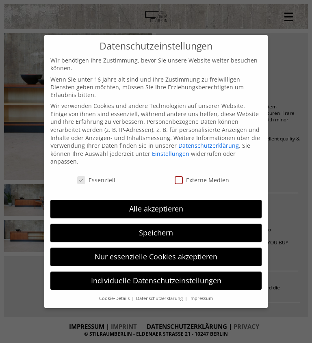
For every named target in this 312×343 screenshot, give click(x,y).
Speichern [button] (156, 232)
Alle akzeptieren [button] (156, 209)
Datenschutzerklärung (208, 145)
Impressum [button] (201, 298)
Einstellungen (170, 153)
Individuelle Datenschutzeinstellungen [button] (156, 280)
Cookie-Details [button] (115, 298)
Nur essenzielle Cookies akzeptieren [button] (156, 256)
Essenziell (96, 180)
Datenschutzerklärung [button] (160, 298)
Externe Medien (202, 180)
